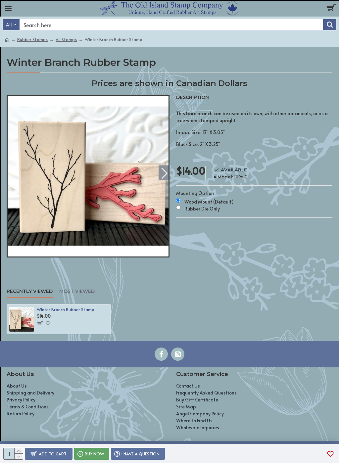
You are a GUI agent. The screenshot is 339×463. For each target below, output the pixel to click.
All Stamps (66, 39)
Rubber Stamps (32, 39)
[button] (164, 172)
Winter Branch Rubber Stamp (65, 309)
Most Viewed (77, 291)
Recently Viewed (30, 291)
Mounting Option (195, 193)
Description (192, 97)
